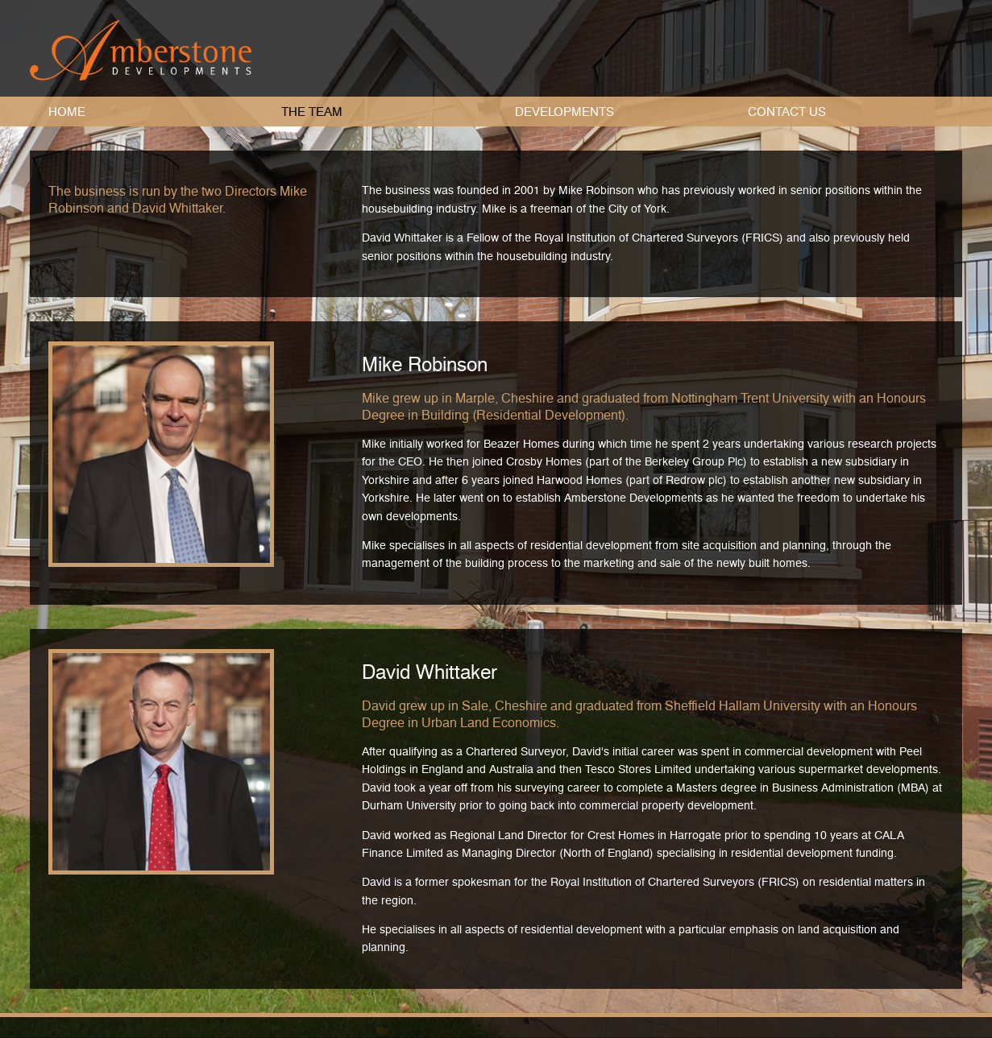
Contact (787, 112)
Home (66, 112)
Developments (564, 112)
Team (311, 112)
